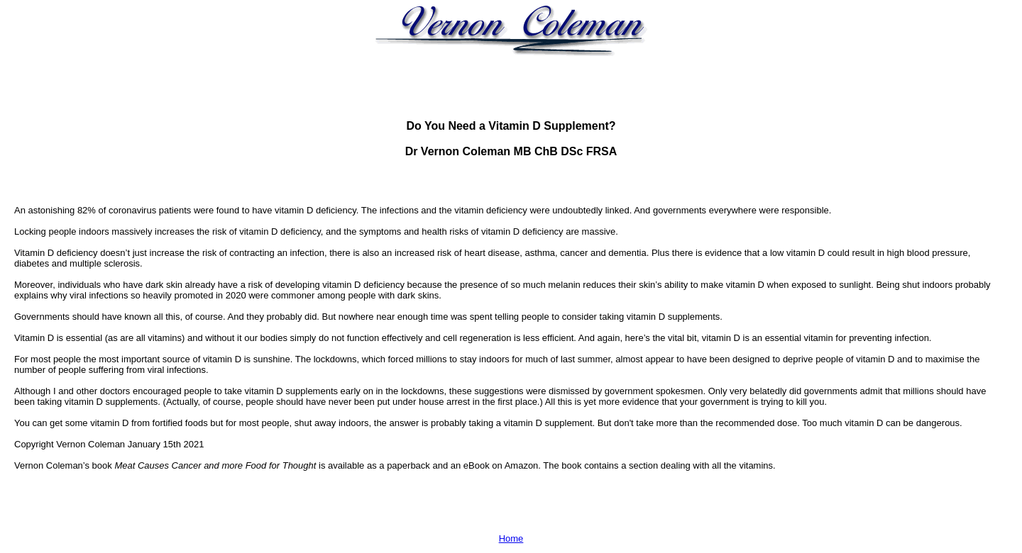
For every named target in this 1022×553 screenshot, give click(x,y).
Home (511, 538)
